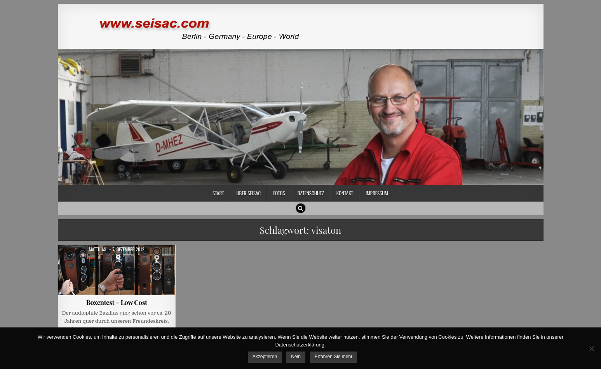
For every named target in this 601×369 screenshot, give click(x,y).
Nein (296, 356)
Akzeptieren (265, 356)
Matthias (97, 249)
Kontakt (344, 193)
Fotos (279, 193)
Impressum (377, 193)
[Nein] (591, 348)
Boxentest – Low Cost (116, 302)
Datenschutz (311, 193)
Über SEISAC (248, 193)
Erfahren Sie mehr (333, 356)
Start (218, 193)
